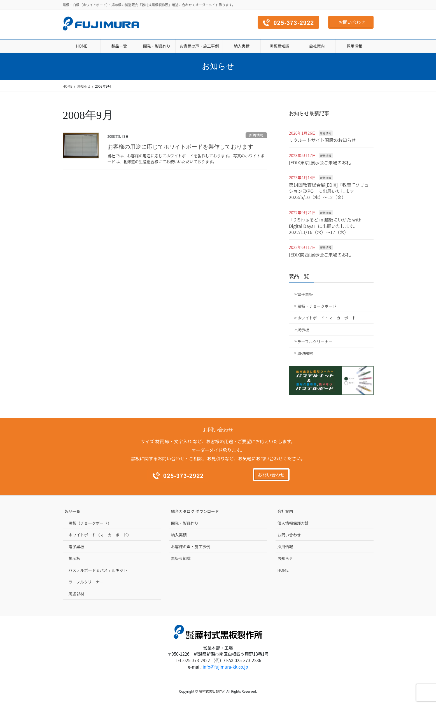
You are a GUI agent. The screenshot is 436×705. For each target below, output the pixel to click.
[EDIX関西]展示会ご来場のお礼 (320, 254)
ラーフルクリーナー (314, 341)
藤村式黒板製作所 (212, 691)
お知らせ (285, 558)
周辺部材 (305, 353)
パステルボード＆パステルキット (98, 570)
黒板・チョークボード (317, 306)
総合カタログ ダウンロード (195, 511)
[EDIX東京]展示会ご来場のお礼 (320, 162)
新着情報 (256, 135)
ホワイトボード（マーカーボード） (100, 535)
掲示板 (303, 329)
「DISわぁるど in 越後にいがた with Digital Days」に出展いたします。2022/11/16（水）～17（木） (325, 225)
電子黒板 (305, 294)
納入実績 (179, 535)
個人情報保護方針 (293, 523)
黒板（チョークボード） (90, 523)
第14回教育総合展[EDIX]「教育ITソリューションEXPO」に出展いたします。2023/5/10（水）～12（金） (331, 191)
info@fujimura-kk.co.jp (225, 667)
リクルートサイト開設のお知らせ (322, 140)
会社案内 (285, 511)
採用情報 (285, 546)
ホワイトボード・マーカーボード (326, 318)
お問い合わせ (351, 22)
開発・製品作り (185, 523)
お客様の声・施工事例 (190, 546)
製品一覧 (72, 511)
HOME (283, 570)
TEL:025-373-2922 (192, 660)
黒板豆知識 (181, 558)
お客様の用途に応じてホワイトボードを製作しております (180, 147)
